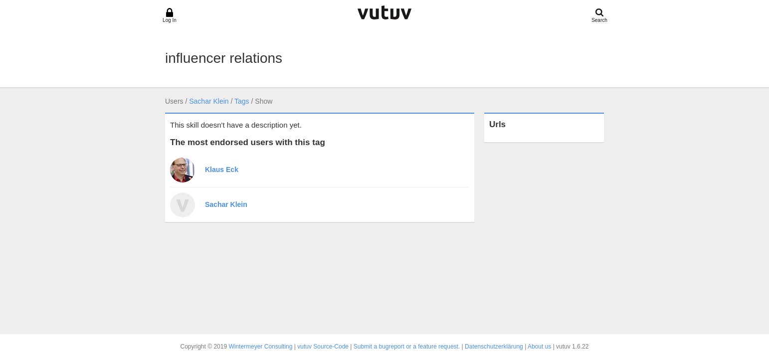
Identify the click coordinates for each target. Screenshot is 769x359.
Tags (241, 101)
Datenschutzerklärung (494, 346)
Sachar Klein (208, 101)
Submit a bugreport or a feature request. (407, 346)
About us (539, 346)
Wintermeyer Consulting (260, 346)
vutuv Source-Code (323, 346)
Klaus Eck (221, 170)
